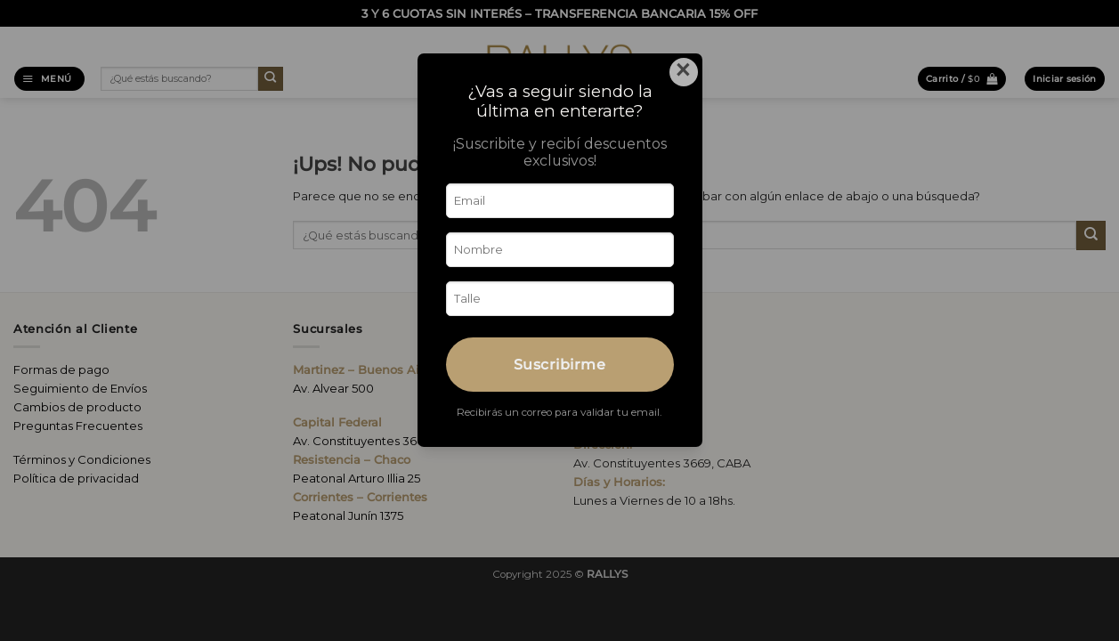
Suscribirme (559, 363)
